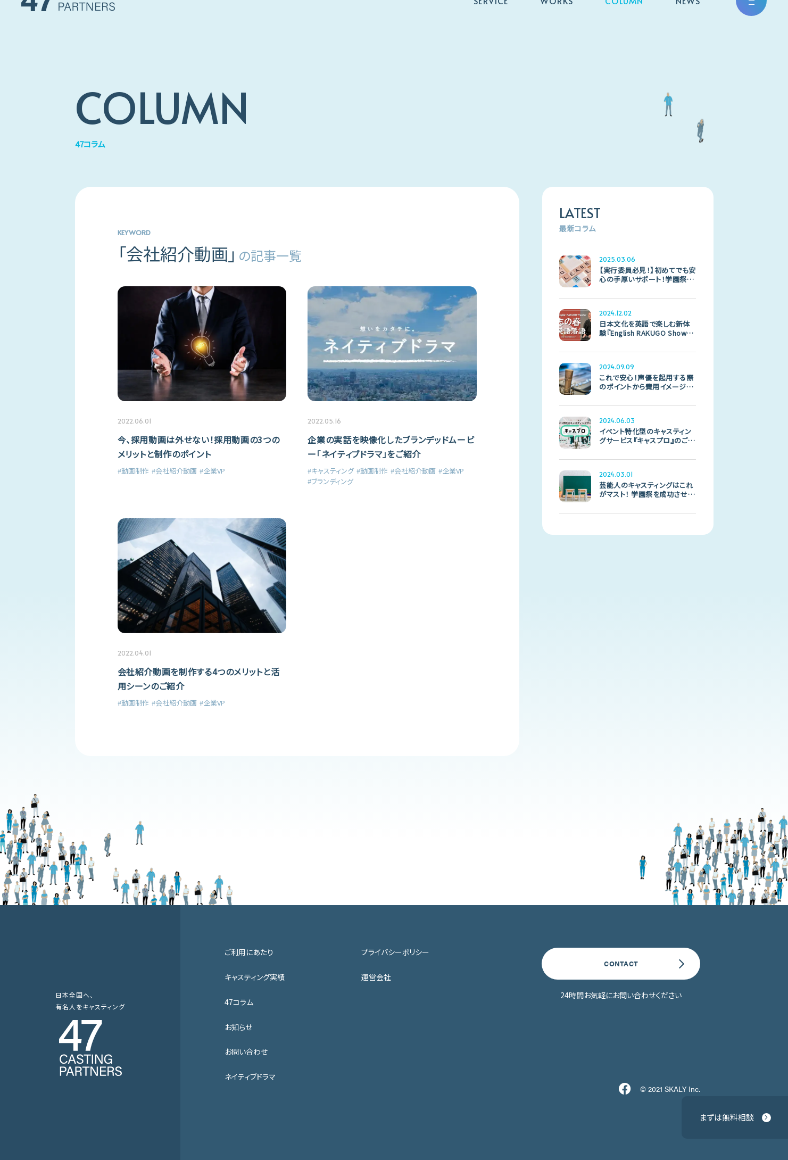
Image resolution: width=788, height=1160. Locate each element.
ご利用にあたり (249, 952)
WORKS (556, 32)
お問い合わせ (246, 1051)
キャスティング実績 (255, 977)
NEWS (688, 32)
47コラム (239, 1002)
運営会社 (376, 977)
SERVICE (491, 32)
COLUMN (624, 32)
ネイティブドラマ (250, 1076)
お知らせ (238, 1027)
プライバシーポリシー (395, 952)
